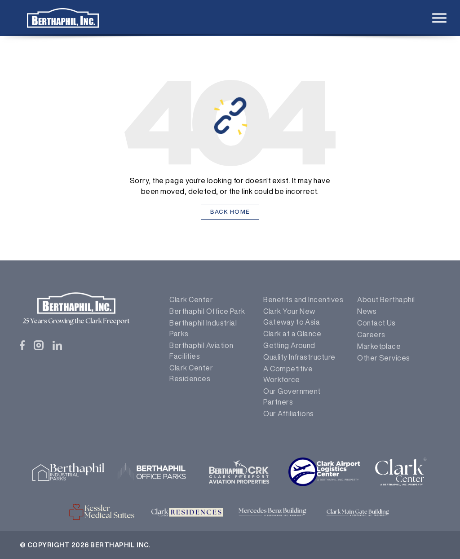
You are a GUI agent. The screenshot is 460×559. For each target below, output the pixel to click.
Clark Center (191, 299)
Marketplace (379, 346)
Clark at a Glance (292, 333)
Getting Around (289, 345)
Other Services (383, 357)
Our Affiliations (288, 413)
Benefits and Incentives (303, 299)
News (366, 311)
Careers (371, 334)
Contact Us (376, 322)
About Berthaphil (386, 299)
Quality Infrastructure (299, 357)
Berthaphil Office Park (207, 311)
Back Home (230, 212)
